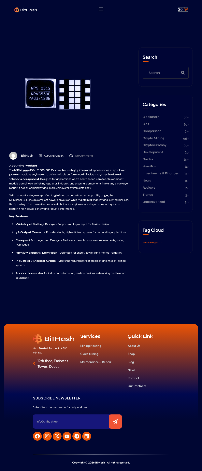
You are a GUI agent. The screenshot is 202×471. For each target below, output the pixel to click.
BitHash (21, 156)
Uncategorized (154, 202)
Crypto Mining (153, 138)
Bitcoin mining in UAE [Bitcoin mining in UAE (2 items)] (152, 242)
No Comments (84, 155)
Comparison (152, 131)
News (147, 180)
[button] (101, 9)
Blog (146, 124)
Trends (148, 194)
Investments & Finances (161, 173)
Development (153, 152)
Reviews (149, 187)
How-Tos (149, 166)
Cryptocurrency (154, 145)
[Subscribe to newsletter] (115, 421)
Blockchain (151, 117)
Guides (148, 159)
